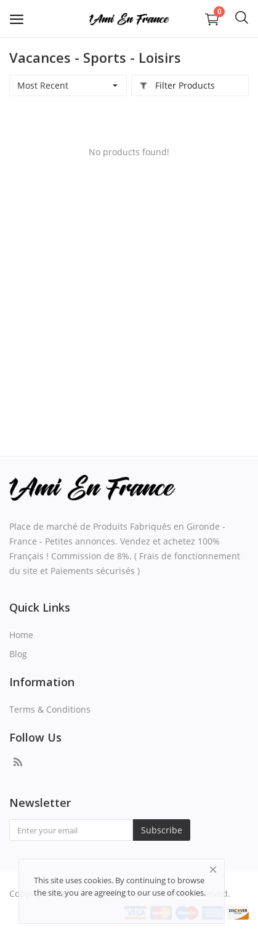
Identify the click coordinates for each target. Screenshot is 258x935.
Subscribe (161, 830)
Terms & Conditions (50, 709)
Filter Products (177, 85)
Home (21, 635)
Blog (18, 654)
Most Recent (42, 85)
